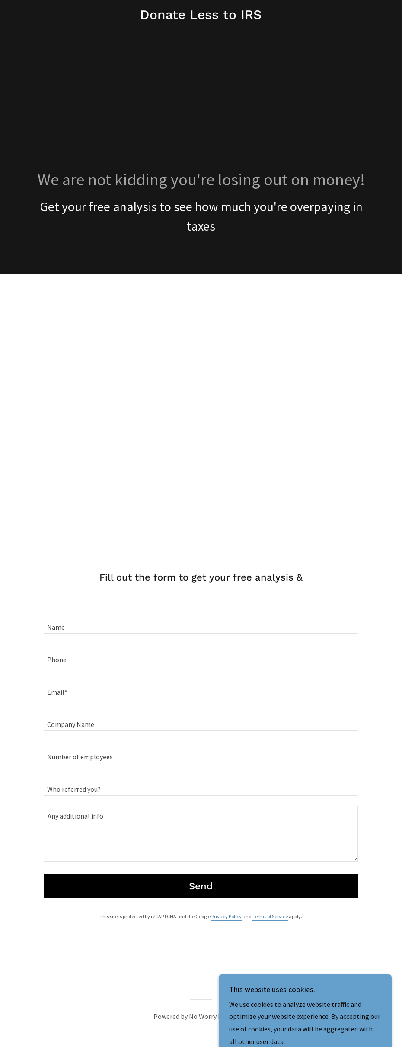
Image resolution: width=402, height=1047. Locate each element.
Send (201, 886)
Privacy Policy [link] (226, 916)
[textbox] (201, 623)
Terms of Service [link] (270, 916)
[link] (200, 16)
